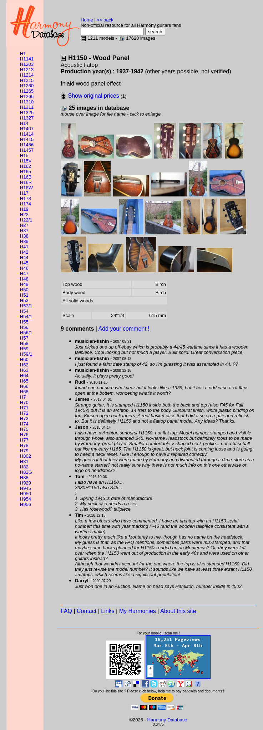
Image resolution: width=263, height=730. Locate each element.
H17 (24, 193)
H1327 (27, 118)
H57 (24, 338)
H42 (24, 252)
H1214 (27, 75)
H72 (24, 413)
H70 (24, 402)
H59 (24, 348)
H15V (26, 161)
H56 (24, 327)
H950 (25, 493)
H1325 (27, 112)
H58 (24, 343)
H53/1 (26, 305)
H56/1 (26, 332)
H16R (26, 182)
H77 (24, 440)
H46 (24, 268)
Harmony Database (167, 719)
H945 (25, 488)
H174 (25, 203)
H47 (24, 273)
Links (107, 611)
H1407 (27, 128)
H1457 (27, 150)
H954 (25, 499)
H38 (24, 236)
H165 (25, 171)
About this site (178, 611)
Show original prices (93, 96)
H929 (25, 483)
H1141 (27, 59)
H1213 (27, 69)
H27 (24, 225)
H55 (24, 322)
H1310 (27, 101)
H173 (25, 198)
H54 (24, 311)
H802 (25, 456)
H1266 (27, 96)
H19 (24, 209)
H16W (26, 187)
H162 (25, 166)
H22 (24, 214)
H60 (24, 359)
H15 (24, 155)
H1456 (27, 144)
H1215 (27, 80)
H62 (24, 365)
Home (87, 20)
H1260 (27, 85)
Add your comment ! (124, 329)
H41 (24, 246)
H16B (26, 177)
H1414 (27, 134)
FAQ (66, 611)
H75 (24, 429)
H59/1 (26, 354)
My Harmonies (137, 611)
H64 (24, 375)
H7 (23, 397)
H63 (24, 370)
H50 (24, 289)
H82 (24, 466)
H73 (24, 418)
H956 (25, 504)
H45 (24, 263)
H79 (24, 450)
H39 (24, 241)
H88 (24, 477)
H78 (24, 445)
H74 (24, 424)
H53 (24, 300)
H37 (24, 230)
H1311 (27, 107)
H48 (24, 279)
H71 (24, 407)
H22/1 (26, 220)
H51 (24, 295)
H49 (24, 284)
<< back (105, 20)
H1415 (27, 139)
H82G (26, 472)
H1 (23, 53)
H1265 (27, 91)
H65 (24, 381)
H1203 (27, 64)
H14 (24, 123)
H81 (24, 461)
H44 (24, 257)
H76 (24, 434)
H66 (24, 386)
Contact (86, 611)
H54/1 (26, 316)
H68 (24, 391)
